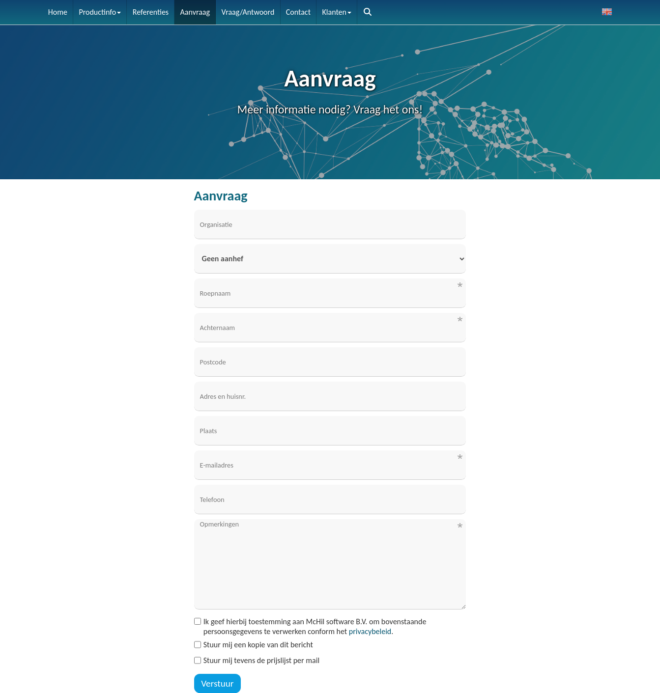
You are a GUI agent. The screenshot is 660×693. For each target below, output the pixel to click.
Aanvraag (195, 12)
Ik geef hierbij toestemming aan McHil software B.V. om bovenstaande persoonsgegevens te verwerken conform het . (310, 626)
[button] (367, 12)
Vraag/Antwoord (248, 12)
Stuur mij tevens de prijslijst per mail (257, 660)
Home (57, 12)
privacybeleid (370, 631)
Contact (298, 12)
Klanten (336, 12)
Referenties (151, 12)
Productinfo (100, 12)
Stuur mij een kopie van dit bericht (253, 644)
